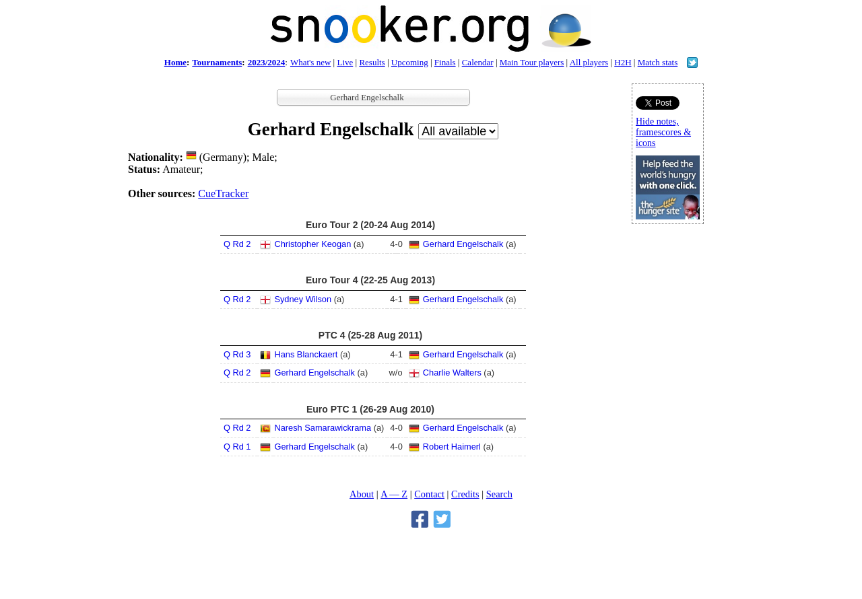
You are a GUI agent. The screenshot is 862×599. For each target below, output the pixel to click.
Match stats (658, 62)
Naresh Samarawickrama (322, 428)
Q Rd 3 (237, 354)
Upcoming (409, 62)
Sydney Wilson (302, 299)
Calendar (478, 62)
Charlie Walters (452, 372)
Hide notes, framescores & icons (663, 132)
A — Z (393, 494)
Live (345, 62)
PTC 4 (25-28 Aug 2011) (370, 335)
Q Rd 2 (237, 244)
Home (175, 62)
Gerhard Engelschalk (463, 244)
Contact (429, 494)
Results (372, 62)
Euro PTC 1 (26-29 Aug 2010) (370, 409)
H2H (622, 62)
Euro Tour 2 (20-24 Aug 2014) (370, 224)
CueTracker (223, 193)
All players (589, 62)
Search (499, 494)
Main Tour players (532, 62)
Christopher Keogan (312, 244)
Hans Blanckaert (305, 354)
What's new (310, 62)
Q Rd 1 (237, 447)
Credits (465, 494)
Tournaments (217, 62)
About (362, 494)
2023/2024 (267, 62)
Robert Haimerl (452, 447)
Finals (445, 62)
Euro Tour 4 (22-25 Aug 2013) (370, 280)
